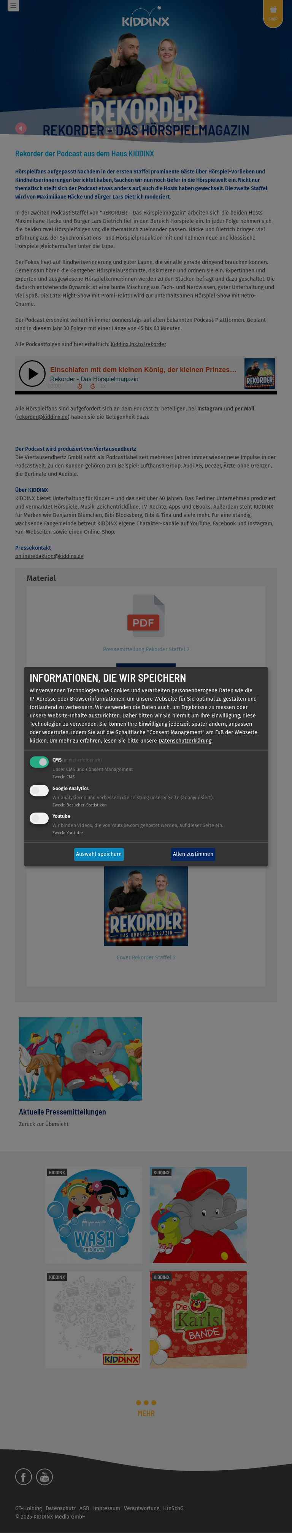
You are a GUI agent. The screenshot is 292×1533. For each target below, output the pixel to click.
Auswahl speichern (99, 854)
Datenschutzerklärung (185, 741)
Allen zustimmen (193, 854)
